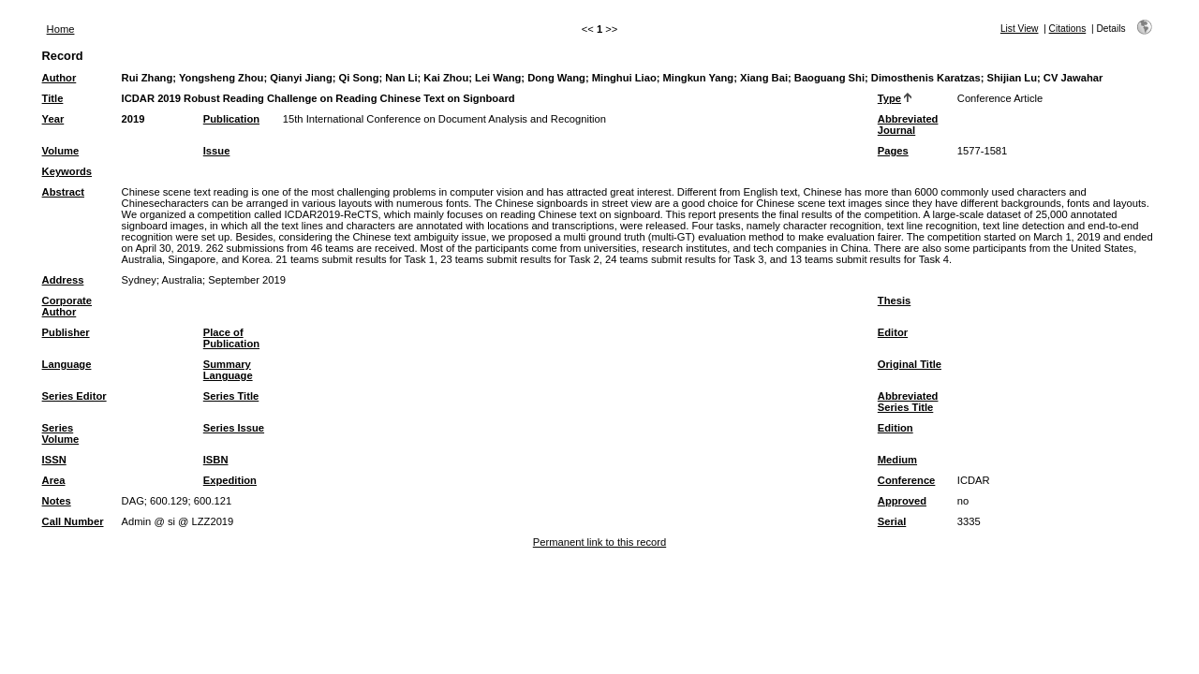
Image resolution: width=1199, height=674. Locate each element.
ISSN (54, 459)
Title (53, 98)
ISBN (216, 459)
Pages (893, 150)
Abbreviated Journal (908, 124)
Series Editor (74, 396)
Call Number (73, 521)
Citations (1068, 28)
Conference (907, 480)
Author (59, 77)
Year (53, 119)
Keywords (67, 171)
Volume (61, 150)
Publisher (66, 332)
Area (54, 480)
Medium (897, 459)
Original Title (909, 364)
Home (61, 29)
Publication (231, 119)
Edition (895, 427)
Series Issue (233, 427)
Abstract (63, 192)
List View (1019, 28)
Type (889, 98)
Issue (216, 150)
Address (63, 280)
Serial (892, 521)
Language (67, 364)
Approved (902, 500)
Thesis (894, 300)
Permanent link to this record (599, 542)
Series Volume (61, 433)
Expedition (230, 480)
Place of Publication (231, 338)
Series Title (231, 396)
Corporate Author (67, 306)
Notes (56, 500)
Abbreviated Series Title (908, 401)
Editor (893, 332)
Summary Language (228, 370)
